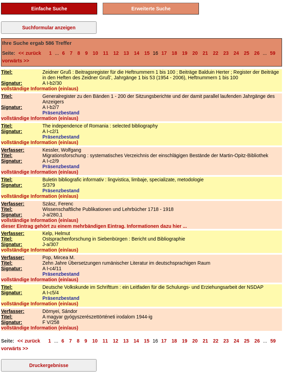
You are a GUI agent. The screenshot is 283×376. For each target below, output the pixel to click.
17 (164, 53)
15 (147, 53)
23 (226, 53)
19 (185, 53)
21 (205, 53)
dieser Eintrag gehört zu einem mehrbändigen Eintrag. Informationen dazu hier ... (94, 226)
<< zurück (31, 53)
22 (216, 53)
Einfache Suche (49, 8)
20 (195, 53)
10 (95, 53)
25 (246, 53)
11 (106, 53)
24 (236, 53)
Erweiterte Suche (151, 8)
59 (272, 53)
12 (116, 53)
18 (174, 53)
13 (126, 53)
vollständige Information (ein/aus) (39, 88)
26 (257, 53)
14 (136, 53)
